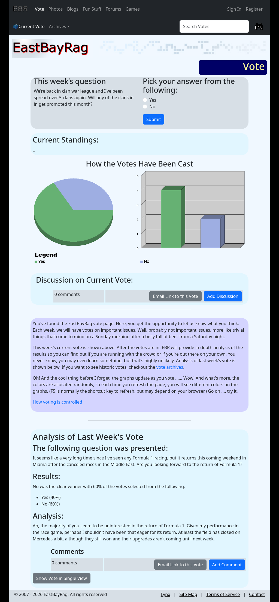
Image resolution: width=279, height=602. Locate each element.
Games (133, 9)
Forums (113, 9)
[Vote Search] (214, 26)
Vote (39, 9)
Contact (257, 594)
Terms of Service (223, 594)
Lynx (165, 594)
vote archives (169, 367)
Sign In (234, 9)
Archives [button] (57, 26)
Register (254, 9)
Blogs (72, 9)
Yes (151, 100)
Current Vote (32, 26)
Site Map (188, 594)
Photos (55, 9)
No (151, 107)
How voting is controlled (57, 402)
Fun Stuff (92, 9)
